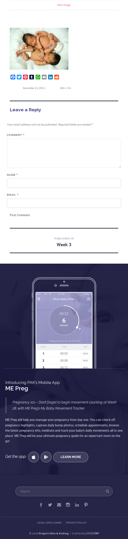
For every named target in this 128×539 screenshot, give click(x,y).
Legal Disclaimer (49, 522)
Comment (16, 135)
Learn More (71, 457)
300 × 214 (65, 88)
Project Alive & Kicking (54, 533)
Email (13, 195)
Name (12, 175)
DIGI (92, 533)
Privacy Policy (76, 522)
